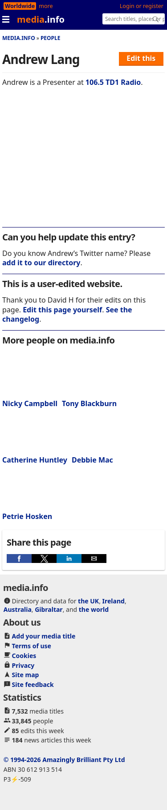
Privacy (23, 665)
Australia (18, 609)
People (51, 38)
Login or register (141, 6)
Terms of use (31, 646)
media (41, 19)
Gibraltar (48, 609)
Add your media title (44, 636)
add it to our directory (41, 262)
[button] (19, 558)
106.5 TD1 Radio (113, 82)
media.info (18, 38)
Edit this (140, 58)
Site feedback (33, 684)
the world (94, 609)
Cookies (24, 655)
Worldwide (20, 6)
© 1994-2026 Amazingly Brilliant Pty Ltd (64, 759)
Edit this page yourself (62, 310)
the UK (88, 601)
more (46, 6)
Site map (25, 674)
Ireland (113, 601)
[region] (83, 163)
